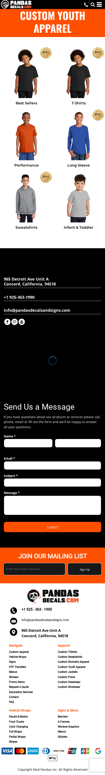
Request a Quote (19, 687)
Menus (13, 672)
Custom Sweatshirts (70, 657)
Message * (12, 493)
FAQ (11, 702)
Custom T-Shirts (67, 652)
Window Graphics (68, 726)
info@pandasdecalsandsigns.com (45, 620)
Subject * (11, 476)
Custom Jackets (67, 672)
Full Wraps (15, 731)
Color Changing (18, 726)
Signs (12, 661)
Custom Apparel (19, 652)
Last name (61, 450)
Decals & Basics (18, 716)
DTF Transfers (17, 667)
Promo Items (17, 682)
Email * (9, 458)
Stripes (13, 741)
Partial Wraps (17, 736)
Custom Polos (66, 677)
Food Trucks (16, 721)
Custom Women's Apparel (73, 661)
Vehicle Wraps (17, 657)
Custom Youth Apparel (71, 667)
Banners (63, 716)
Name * (10, 436)
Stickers (13, 677)
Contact (14, 697)
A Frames (63, 721)
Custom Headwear (69, 682)
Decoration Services (21, 692)
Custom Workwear (69, 687)
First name (10, 450)
